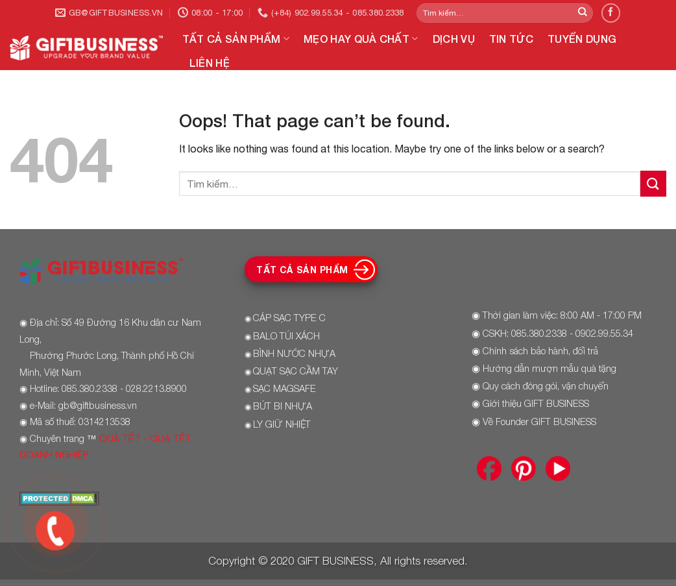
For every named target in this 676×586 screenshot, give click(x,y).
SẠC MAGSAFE (284, 388)
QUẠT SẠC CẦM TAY (295, 370)
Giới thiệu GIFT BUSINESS (536, 403)
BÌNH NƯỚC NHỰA (294, 353)
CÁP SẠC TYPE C (289, 317)
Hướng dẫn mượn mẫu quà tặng (549, 368)
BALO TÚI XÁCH (286, 335)
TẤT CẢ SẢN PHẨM (235, 38)
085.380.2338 (539, 333)
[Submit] (582, 13)
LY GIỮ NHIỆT (282, 424)
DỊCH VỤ (454, 38)
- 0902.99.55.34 (600, 333)
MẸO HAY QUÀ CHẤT (361, 38)
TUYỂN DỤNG (582, 38)
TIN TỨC (511, 38)
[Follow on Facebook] (610, 12)
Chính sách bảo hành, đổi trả (540, 350)
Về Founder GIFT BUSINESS (539, 421)
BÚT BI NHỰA (282, 405)
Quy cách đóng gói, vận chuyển (546, 385)
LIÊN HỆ (209, 62)
